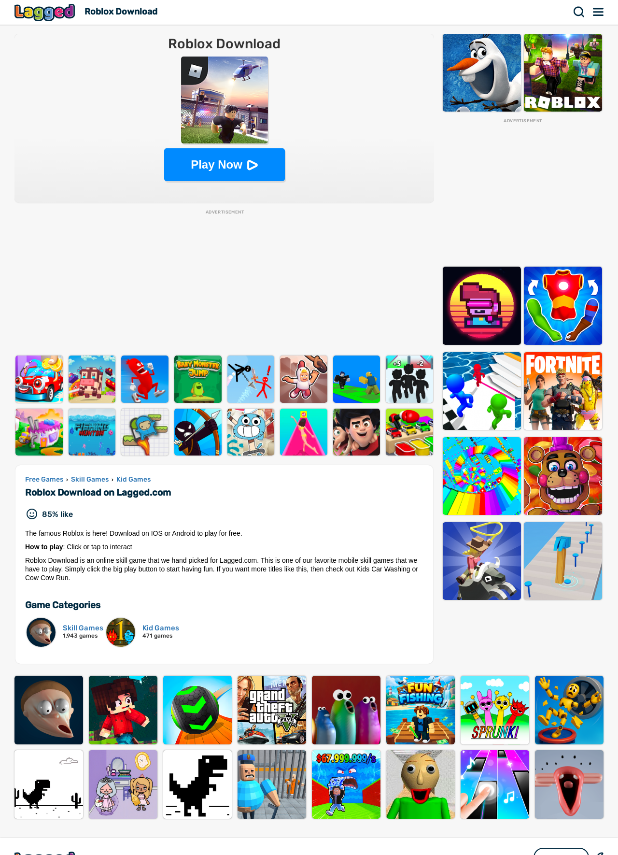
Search (579, 12)
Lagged (45, 12)
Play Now (216, 164)
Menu (598, 12)
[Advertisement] (224, 283)
